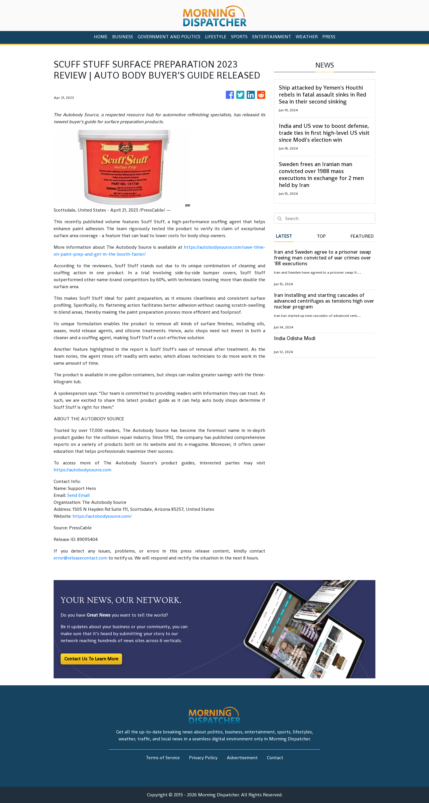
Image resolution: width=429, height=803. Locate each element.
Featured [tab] (362, 236)
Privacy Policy (203, 758)
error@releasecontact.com (80, 558)
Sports (239, 37)
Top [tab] (321, 236)
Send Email (78, 495)
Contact (275, 758)
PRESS (328, 37)
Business (122, 37)
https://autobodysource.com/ (102, 516)
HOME (101, 37)
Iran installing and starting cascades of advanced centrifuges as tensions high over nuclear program (324, 301)
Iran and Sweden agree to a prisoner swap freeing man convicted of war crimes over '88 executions (322, 257)
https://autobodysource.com (82, 470)
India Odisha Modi (294, 338)
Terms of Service (163, 758)
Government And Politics (169, 37)
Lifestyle (215, 37)
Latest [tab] (284, 236)
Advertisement (242, 758)
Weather (307, 37)
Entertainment (271, 37)
